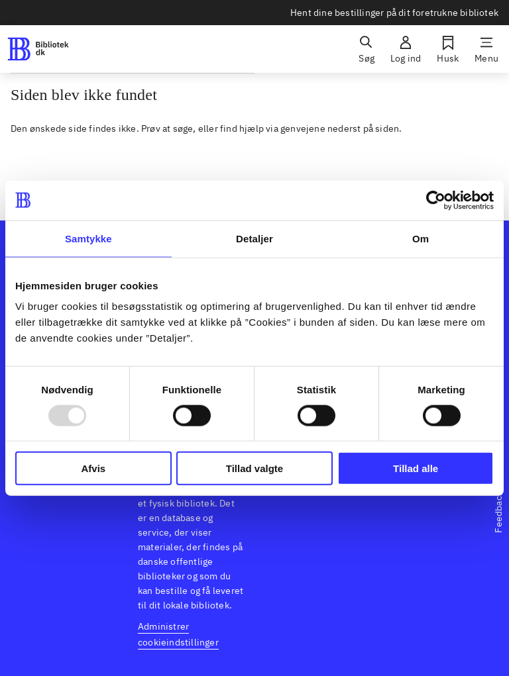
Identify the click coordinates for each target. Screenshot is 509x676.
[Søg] (366, 49)
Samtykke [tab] (88, 238)
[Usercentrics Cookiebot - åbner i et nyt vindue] (436, 200)
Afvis (93, 468)
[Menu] (486, 49)
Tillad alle (415, 468)
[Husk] (448, 49)
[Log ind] (405, 49)
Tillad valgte (254, 468)
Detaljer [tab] (254, 238)
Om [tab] (420, 238)
